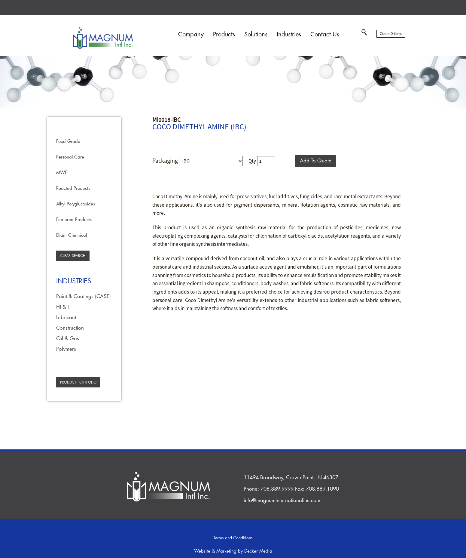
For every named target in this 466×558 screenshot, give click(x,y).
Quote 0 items (391, 33)
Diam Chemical (71, 235)
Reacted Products (73, 188)
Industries (289, 34)
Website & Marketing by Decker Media (233, 551)
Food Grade (68, 141)
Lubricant (66, 317)
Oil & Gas (67, 338)
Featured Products (74, 219)
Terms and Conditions (233, 538)
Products (224, 34)
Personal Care (70, 157)
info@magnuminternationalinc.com (282, 500)
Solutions (255, 34)
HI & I (62, 307)
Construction (70, 328)
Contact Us (324, 34)
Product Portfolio (78, 382)
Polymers (66, 349)
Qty (252, 160)
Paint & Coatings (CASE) (83, 296)
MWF (61, 173)
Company (191, 34)
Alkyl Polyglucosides (75, 204)
